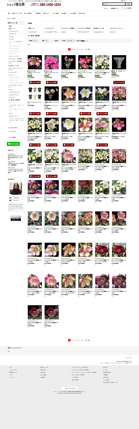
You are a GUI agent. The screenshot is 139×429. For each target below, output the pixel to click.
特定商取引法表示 (107, 372)
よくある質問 (75, 377)
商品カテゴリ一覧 (44, 367)
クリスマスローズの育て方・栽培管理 (80, 369)
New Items (43, 372)
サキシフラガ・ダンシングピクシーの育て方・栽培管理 (84, 372)
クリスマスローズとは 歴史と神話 (79, 367)
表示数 (31, 40)
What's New (43, 369)
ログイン (106, 8)
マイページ (11, 377)
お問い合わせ (106, 377)
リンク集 (105, 369)
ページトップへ (128, 357)
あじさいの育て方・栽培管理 (78, 374)
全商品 (10, 26)
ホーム (10, 367)
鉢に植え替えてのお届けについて (110, 382)
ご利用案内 (105, 374)
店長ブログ (105, 367)
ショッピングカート (13, 369)
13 (86, 49)
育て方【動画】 (75, 379)
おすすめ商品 (43, 374)
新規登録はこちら (115, 8)
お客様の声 (43, 377)
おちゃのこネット (127, 361)
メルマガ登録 (12, 137)
